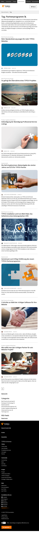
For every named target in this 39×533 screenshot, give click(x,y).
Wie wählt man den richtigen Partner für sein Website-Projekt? (17, 350)
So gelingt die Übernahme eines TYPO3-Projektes (19, 81)
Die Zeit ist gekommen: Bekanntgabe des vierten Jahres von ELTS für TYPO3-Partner (19, 167)
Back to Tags (4, 396)
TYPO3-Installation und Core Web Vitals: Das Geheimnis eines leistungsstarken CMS (17, 216)
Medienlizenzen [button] (5, 521)
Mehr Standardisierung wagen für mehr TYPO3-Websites (18, 40)
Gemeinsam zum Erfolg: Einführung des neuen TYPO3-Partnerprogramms (18, 261)
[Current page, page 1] (2, 391)
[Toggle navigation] (33, 6)
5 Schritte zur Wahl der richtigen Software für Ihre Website (18, 305)
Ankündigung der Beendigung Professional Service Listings (17, 123)
